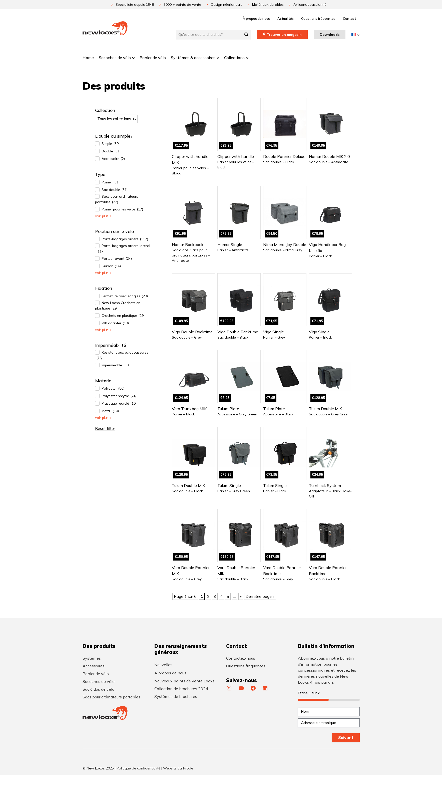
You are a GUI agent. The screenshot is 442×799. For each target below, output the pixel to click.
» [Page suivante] (241, 596)
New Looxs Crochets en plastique (117, 306)
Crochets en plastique (123, 315)
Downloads (329, 34)
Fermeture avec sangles (125, 296)
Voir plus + (103, 216)
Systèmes (92, 658)
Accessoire (113, 158)
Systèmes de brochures (175, 696)
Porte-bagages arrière (125, 239)
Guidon (111, 266)
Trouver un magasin (284, 34)
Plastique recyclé (119, 403)
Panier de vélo (96, 673)
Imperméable (116, 365)
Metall (110, 411)
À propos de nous (256, 19)
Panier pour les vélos (122, 209)
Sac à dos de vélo (98, 689)
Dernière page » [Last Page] (260, 596)
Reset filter (105, 428)
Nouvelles (163, 664)
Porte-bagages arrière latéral (122, 248)
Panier (111, 182)
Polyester (113, 388)
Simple (111, 143)
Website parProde (178, 768)
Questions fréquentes (318, 19)
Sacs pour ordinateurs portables (116, 199)
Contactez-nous (240, 658)
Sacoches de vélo (99, 681)
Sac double (115, 189)
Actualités (285, 19)
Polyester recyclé (119, 396)
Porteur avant (117, 258)
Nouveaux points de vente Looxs (184, 680)
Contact (349, 19)
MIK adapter (115, 323)
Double (111, 151)
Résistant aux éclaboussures (121, 355)
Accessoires (94, 665)
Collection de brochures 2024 (181, 688)
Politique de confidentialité (138, 768)
